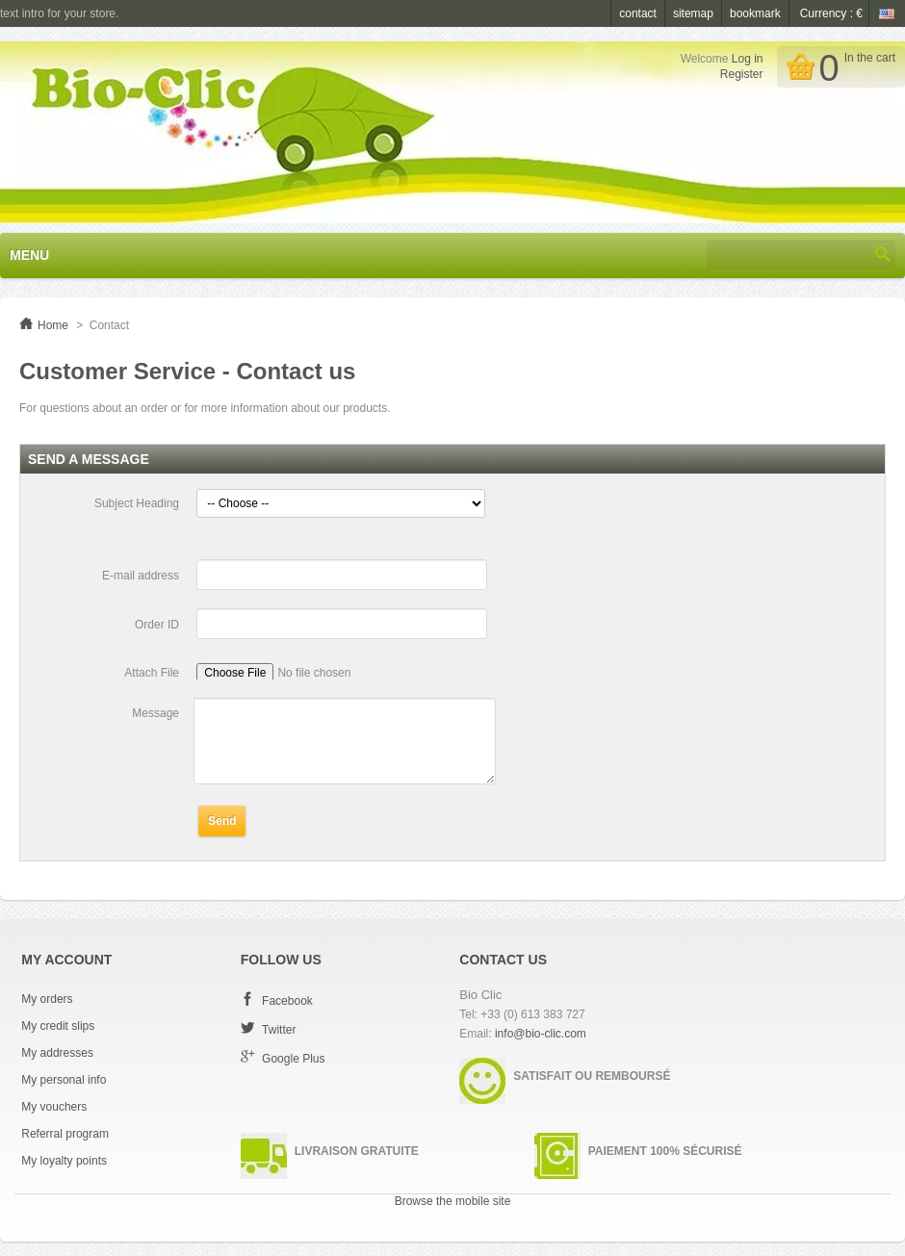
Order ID (157, 624)
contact (638, 13)
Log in (747, 58)
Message (155, 713)
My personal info (63, 1080)
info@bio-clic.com (540, 1033)
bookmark (755, 13)
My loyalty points (64, 1160)
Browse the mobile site (453, 1201)
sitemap (693, 13)
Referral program (65, 1134)
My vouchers (54, 1107)
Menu (29, 255)
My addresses (57, 1053)
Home (53, 325)
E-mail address (140, 575)
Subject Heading (136, 503)
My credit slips (57, 1026)
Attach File (151, 672)
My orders (46, 999)
